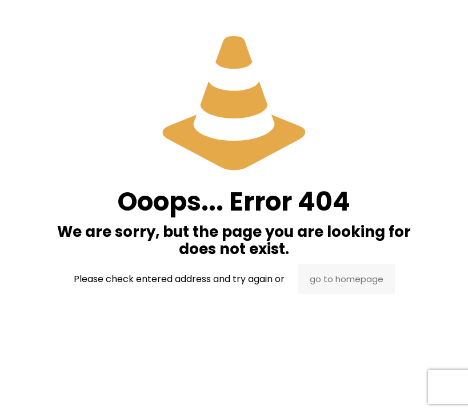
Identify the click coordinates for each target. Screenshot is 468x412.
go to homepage (346, 279)
